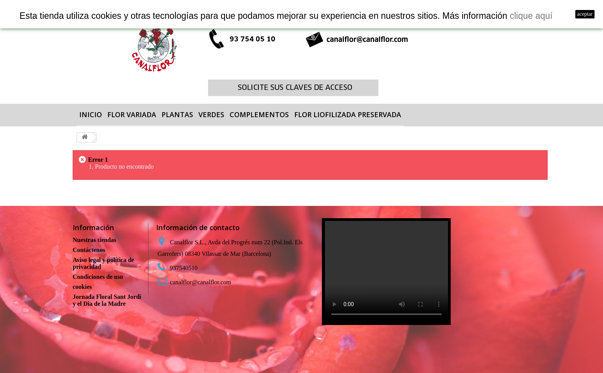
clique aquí (531, 16)
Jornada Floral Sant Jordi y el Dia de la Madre (107, 300)
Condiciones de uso (98, 277)
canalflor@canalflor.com (200, 282)
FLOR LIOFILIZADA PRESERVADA (347, 114)
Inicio (90, 114)
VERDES (211, 114)
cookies (82, 286)
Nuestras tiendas (94, 240)
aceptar (585, 14)
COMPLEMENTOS (259, 114)
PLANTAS (177, 114)
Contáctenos (89, 250)
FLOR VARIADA (131, 114)
